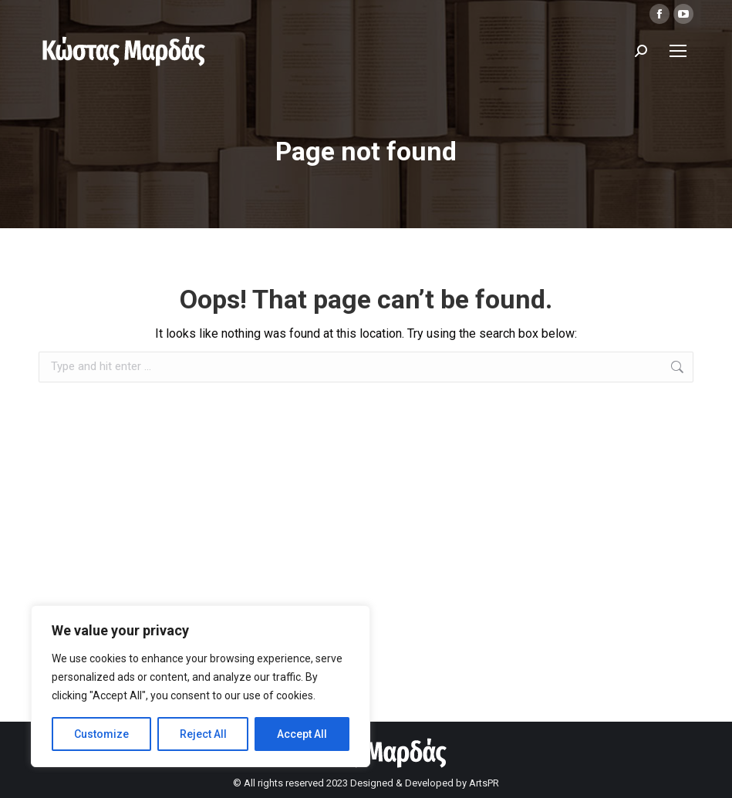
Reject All (203, 734)
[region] (200, 686)
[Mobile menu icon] (678, 50)
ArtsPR (484, 783)
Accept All (302, 734)
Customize (101, 734)
